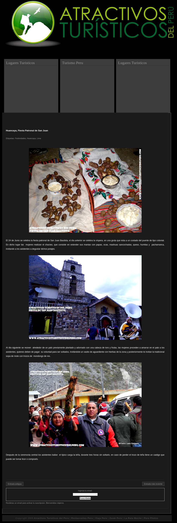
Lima (39, 138)
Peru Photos (151, 518)
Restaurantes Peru (82, 518)
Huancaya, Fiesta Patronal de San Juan (27, 130)
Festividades (20, 138)
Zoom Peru (115, 518)
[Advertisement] (31, 88)
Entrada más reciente (153, 484)
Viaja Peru (101, 518)
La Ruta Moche (133, 518)
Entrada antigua (15, 484)
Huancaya (31, 138)
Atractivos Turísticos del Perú (51, 518)
